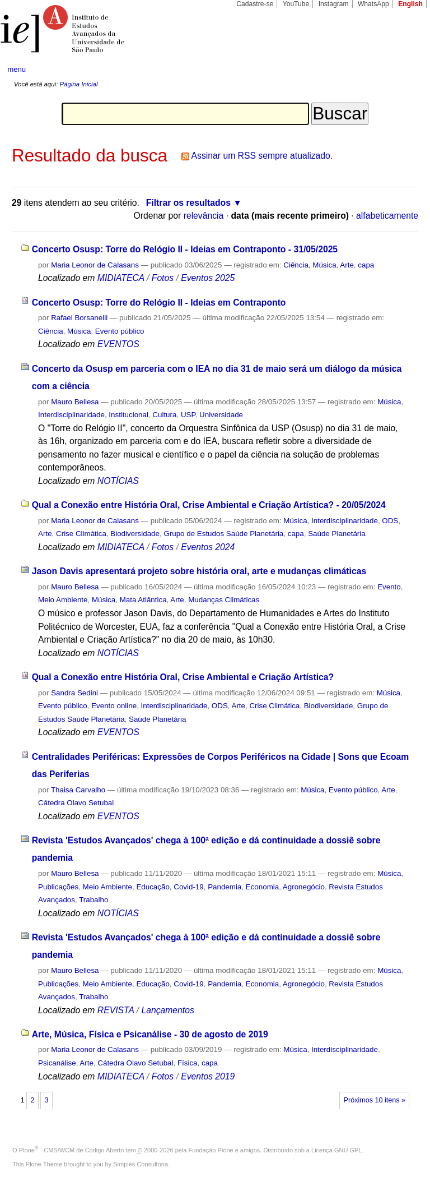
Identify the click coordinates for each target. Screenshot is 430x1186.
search (400, 69)
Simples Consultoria (140, 1164)
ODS (390, 520)
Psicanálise (57, 1063)
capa (366, 265)
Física (187, 1063)
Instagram (334, 4)
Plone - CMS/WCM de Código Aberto (71, 1150)
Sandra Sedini (74, 693)
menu (16, 69)
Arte (347, 265)
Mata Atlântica (143, 600)
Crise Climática (81, 533)
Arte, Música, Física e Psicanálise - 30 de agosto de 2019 (150, 1034)
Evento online (114, 706)
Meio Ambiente (62, 600)
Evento (389, 587)
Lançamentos (167, 1010)
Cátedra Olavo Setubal (76, 803)
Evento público (119, 331)
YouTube (296, 4)
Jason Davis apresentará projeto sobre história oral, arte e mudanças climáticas (199, 571)
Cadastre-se (254, 4)
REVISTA (115, 1010)
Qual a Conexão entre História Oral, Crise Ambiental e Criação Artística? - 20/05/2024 (209, 505)
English (410, 4)
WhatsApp (373, 4)
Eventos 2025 (208, 278)
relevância (204, 215)
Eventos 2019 (208, 1076)
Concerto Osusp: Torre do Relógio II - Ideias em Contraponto (159, 302)
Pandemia (224, 887)
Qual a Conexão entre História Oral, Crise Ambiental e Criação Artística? (183, 677)
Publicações (58, 887)
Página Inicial (78, 84)
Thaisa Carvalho (78, 790)
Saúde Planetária (337, 533)
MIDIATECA (120, 278)
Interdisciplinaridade (71, 414)
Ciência (296, 265)
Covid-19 (188, 887)
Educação (152, 887)
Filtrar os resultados (188, 202)
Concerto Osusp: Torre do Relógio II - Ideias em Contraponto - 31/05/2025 (185, 249)
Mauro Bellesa (75, 402)
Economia (262, 887)
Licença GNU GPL (336, 1150)
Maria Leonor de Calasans (95, 265)
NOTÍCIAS (118, 481)
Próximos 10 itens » (374, 1100)
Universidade (221, 414)
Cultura (164, 414)
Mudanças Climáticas (223, 600)
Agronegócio (304, 887)
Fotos (163, 278)
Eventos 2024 (208, 547)
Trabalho (93, 900)
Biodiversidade (135, 533)
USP (188, 414)
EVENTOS (118, 344)
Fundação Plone (211, 1150)
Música (324, 265)
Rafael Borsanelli (79, 317)
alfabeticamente (387, 215)
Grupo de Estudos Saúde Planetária (223, 533)
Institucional (128, 414)
